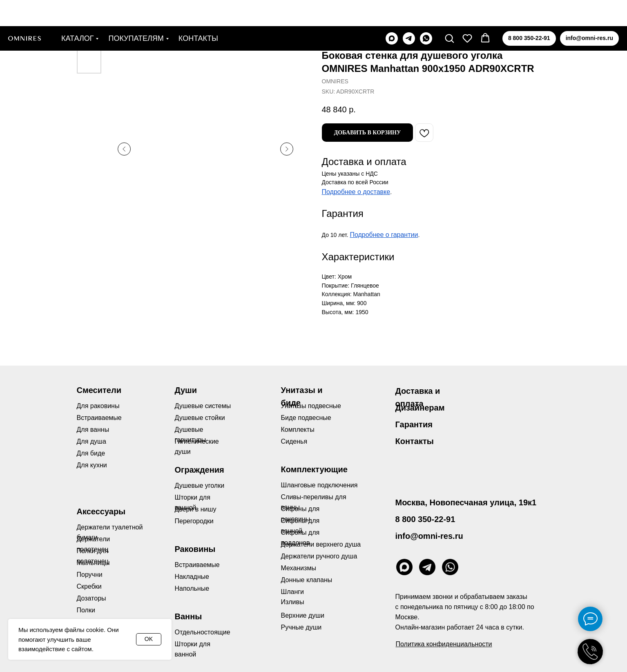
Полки (86, 610)
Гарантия (414, 424)
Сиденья (294, 441)
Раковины (195, 549)
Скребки (89, 586)
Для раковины (98, 405)
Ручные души (301, 627)
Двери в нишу (195, 509)
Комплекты (298, 429)
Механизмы (298, 568)
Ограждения (199, 469)
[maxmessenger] (392, 12)
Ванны (188, 616)
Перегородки (194, 521)
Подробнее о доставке (356, 191)
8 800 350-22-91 (425, 519)
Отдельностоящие (202, 632)
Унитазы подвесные (311, 405)
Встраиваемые (197, 564)
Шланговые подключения (319, 485)
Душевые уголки (200, 485)
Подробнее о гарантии (384, 234)
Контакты (198, 12)
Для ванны (93, 429)
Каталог (77, 12)
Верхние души (303, 615)
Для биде (91, 453)
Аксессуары (101, 511)
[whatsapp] (426, 12)
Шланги (292, 591)
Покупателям (135, 12)
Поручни (90, 574)
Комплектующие (314, 469)
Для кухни (92, 465)
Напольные (192, 588)
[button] (449, 12)
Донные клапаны (306, 579)
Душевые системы (203, 405)
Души (186, 390)
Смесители (99, 390)
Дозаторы (91, 598)
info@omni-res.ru (429, 535)
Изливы (292, 601)
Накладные (192, 576)
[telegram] (409, 12)
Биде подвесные (306, 417)
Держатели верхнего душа (321, 544)
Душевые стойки (200, 417)
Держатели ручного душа (319, 556)
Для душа (91, 441)
